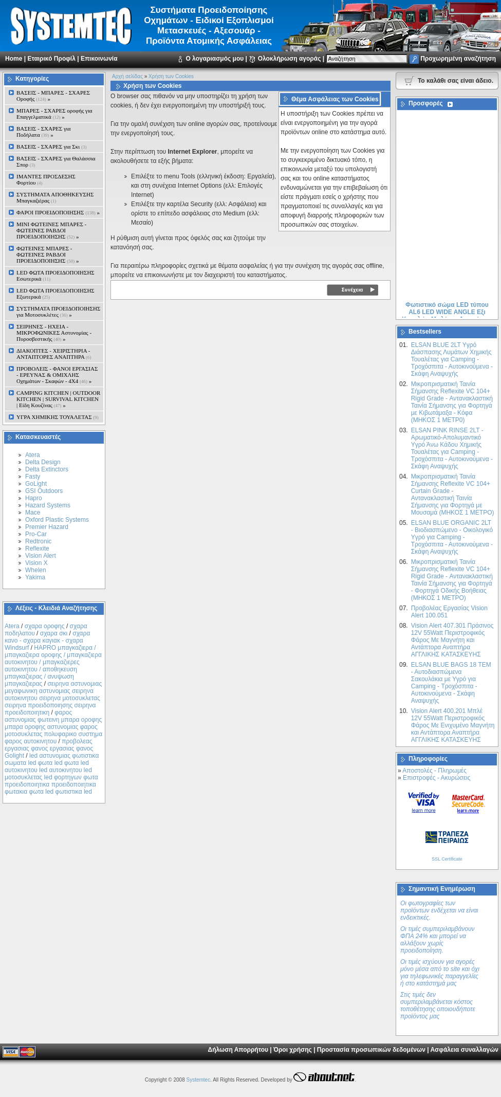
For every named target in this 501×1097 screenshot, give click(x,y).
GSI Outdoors (44, 491)
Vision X (36, 562)
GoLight (36, 483)
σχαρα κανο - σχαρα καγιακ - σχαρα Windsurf (47, 640)
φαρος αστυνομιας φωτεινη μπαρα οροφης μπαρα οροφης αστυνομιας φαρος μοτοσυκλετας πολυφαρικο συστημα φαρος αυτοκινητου (53, 727)
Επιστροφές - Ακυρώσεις (436, 777)
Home (13, 58)
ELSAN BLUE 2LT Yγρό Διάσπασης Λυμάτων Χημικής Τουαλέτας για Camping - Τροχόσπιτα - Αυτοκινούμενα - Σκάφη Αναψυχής (452, 359)
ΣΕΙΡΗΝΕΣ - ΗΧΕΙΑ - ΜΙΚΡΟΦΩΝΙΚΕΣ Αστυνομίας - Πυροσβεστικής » (53, 332)
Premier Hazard (46, 527)
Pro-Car (36, 534)
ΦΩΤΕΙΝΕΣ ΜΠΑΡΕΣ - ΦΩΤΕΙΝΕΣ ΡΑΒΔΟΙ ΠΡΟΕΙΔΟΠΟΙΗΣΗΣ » (47, 254)
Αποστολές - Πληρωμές (434, 770)
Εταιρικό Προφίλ (51, 58)
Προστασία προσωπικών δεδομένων (371, 1049)
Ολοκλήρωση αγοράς (289, 58)
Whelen (35, 570)
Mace (32, 512)
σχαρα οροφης (45, 626)
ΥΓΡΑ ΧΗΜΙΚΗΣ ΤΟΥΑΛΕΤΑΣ (57, 417)
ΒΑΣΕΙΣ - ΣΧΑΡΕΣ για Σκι (51, 146)
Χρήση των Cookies (171, 76)
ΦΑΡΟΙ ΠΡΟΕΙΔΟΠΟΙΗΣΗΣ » (58, 212)
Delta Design (43, 462)
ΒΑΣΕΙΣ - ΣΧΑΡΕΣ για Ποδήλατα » (43, 131)
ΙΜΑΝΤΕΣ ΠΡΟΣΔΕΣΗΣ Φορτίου (46, 179)
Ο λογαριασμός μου (214, 58)
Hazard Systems (47, 505)
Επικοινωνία (99, 58)
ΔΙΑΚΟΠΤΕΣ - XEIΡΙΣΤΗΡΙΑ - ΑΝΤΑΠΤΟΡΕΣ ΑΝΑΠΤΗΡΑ (53, 354)
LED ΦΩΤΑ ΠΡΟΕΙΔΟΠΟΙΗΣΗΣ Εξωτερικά (55, 293)
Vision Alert (40, 555)
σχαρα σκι (54, 633)
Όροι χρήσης (292, 1049)
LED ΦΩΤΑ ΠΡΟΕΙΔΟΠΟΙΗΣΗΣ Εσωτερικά (55, 275)
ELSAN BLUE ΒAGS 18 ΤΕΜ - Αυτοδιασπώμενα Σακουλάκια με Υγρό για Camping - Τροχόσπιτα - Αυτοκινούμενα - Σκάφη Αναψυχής (451, 682)
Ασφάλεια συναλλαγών (464, 1049)
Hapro (33, 498)
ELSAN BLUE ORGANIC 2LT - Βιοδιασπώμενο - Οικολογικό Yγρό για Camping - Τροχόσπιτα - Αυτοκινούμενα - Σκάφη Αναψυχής (452, 537)
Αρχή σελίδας (127, 76)
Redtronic (38, 541)
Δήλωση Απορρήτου (238, 1049)
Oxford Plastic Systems (57, 519)
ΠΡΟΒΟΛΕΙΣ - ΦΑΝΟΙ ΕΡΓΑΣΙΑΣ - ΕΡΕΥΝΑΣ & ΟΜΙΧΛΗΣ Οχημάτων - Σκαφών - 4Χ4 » (57, 374)
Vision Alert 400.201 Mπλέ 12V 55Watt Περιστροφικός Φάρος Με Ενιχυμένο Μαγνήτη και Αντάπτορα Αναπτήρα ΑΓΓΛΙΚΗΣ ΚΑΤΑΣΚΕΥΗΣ (453, 725)
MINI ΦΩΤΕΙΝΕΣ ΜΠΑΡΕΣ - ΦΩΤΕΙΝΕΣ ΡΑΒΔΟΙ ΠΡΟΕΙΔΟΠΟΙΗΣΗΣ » (51, 230)
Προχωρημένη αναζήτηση (458, 58)
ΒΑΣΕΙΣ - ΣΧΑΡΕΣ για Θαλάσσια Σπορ (56, 161)
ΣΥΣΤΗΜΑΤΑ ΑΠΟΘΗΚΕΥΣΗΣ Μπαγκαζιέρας (55, 197)
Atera (32, 455)
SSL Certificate (447, 859)
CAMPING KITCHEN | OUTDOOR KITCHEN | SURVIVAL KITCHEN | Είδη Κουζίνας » (58, 399)
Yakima (35, 577)
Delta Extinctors (46, 469)
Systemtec (198, 1080)
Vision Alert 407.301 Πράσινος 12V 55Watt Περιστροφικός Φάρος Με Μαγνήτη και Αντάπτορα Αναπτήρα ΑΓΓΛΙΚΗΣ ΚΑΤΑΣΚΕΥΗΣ (452, 640)
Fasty (32, 476)
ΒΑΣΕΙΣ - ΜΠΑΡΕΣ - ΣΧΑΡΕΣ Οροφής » (53, 95)
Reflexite (37, 548)
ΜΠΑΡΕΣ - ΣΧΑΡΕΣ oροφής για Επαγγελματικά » (54, 113)
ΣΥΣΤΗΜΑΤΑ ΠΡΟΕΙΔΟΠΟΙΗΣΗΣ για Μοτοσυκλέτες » (58, 311)
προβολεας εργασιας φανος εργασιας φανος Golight (49, 748)
